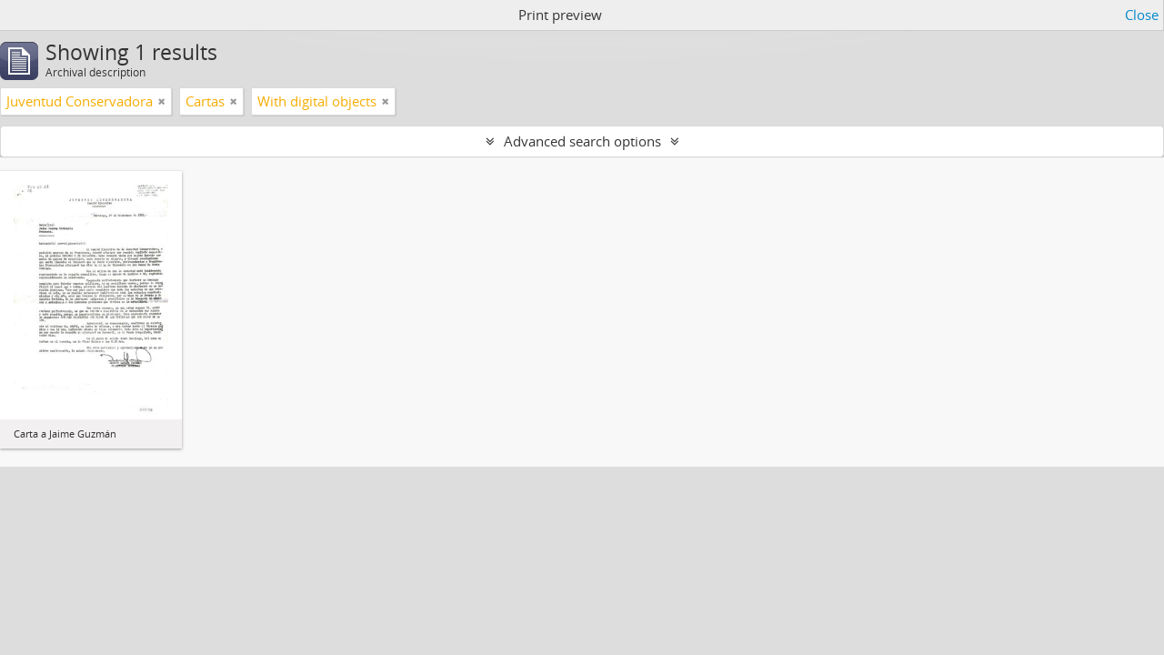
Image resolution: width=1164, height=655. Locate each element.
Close (1142, 14)
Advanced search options (582, 141)
